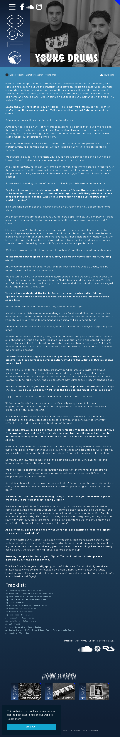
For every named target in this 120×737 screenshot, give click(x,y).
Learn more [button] (14, 719)
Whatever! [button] (31, 726)
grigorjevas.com (92, 730)
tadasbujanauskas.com (72, 730)
